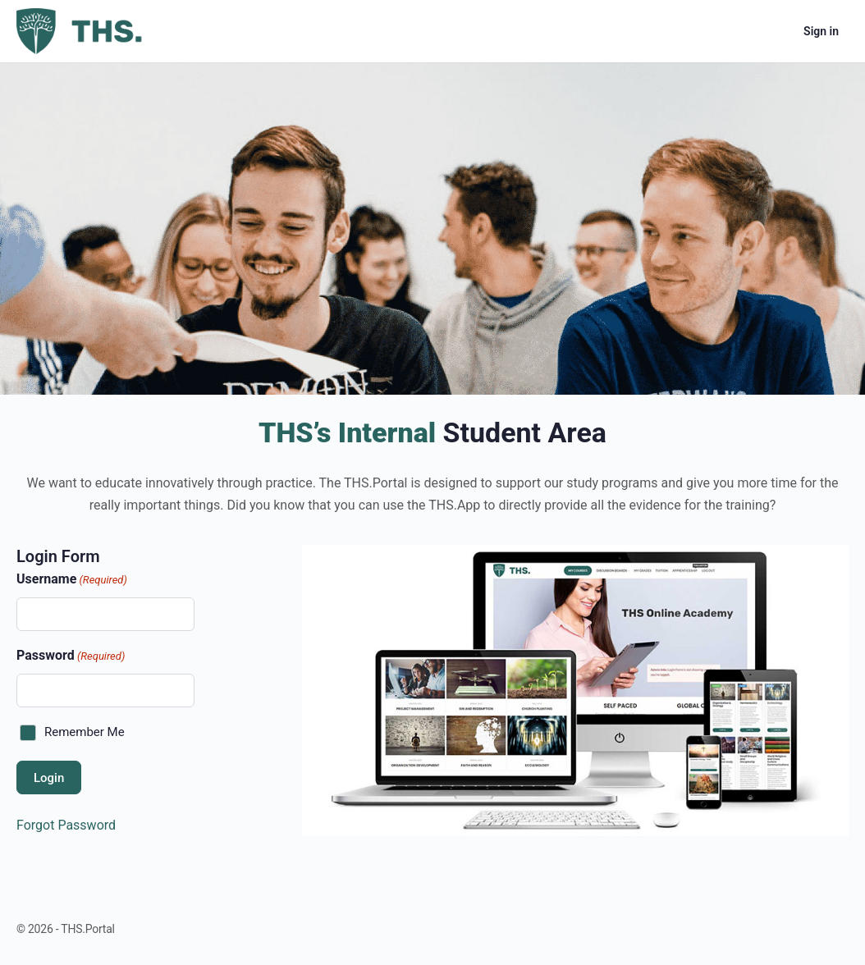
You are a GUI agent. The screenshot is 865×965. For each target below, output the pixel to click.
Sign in (821, 31)
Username (71, 580)
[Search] (728, 31)
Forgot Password (66, 825)
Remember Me (84, 732)
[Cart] (776, 31)
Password (70, 656)
